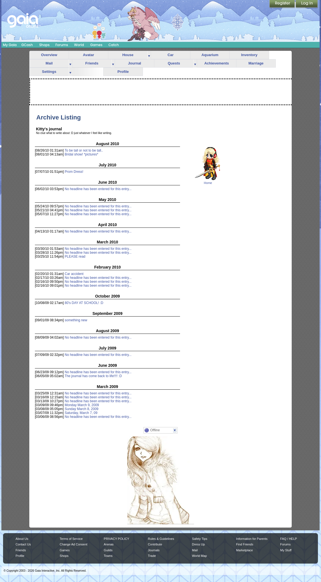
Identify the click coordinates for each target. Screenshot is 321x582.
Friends (92, 63)
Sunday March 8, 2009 (82, 409)
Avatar (88, 55)
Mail (48, 63)
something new (76, 320)
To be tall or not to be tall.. (84, 150)
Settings (49, 72)
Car (170, 55)
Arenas (109, 544)
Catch (114, 44)
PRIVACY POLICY (116, 538)
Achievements (216, 63)
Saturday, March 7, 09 (81, 413)
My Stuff (285, 550)
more (149, 55)
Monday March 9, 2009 (82, 405)
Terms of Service (71, 538)
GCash (27, 44)
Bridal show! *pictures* (81, 154)
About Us (22, 538)
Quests (174, 63)
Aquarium (210, 55)
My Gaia (9, 44)
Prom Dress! (74, 172)
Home (208, 183)
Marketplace (244, 550)
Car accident (74, 274)
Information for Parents (251, 538)
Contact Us (23, 544)
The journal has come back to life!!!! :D (93, 376)
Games (96, 44)
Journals (154, 550)
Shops (44, 44)
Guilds (108, 550)
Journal (134, 63)
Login (307, 4)
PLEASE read (75, 256)
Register (282, 4)
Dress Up (198, 544)
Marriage (255, 63)
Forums (61, 44)
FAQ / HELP (288, 538)
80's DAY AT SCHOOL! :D (84, 303)
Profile (123, 72)
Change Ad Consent (73, 544)
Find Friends (244, 544)
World (79, 44)
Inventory (249, 55)
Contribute (155, 544)
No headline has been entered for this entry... (98, 189)
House (127, 55)
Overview (49, 55)
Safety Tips (199, 538)
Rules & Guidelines (161, 538)
